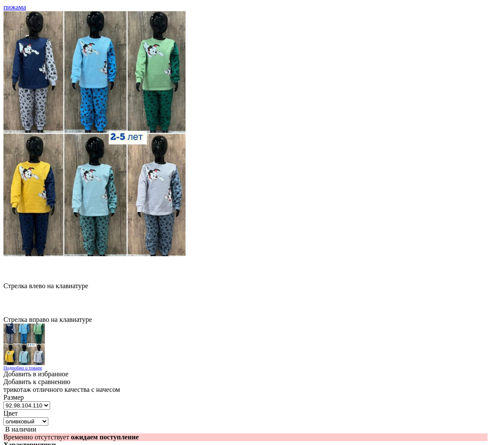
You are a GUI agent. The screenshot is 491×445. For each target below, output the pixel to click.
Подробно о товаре (22, 367)
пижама (14, 7)
